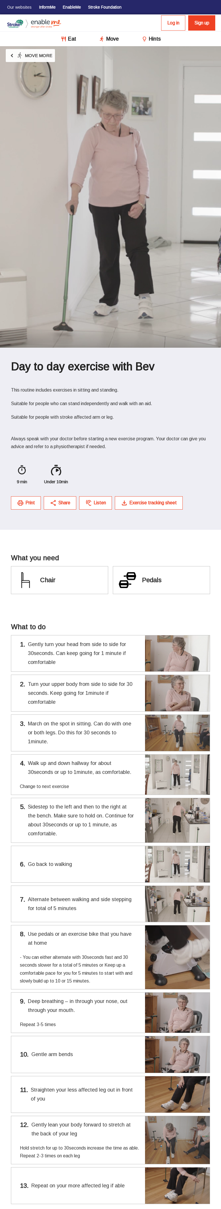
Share (60, 502)
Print (26, 502)
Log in (173, 22)
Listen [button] (95, 502)
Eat (72, 39)
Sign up (201, 22)
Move (112, 39)
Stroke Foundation (104, 7)
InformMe (47, 7)
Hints (155, 39)
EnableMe (72, 7)
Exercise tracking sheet (149, 502)
